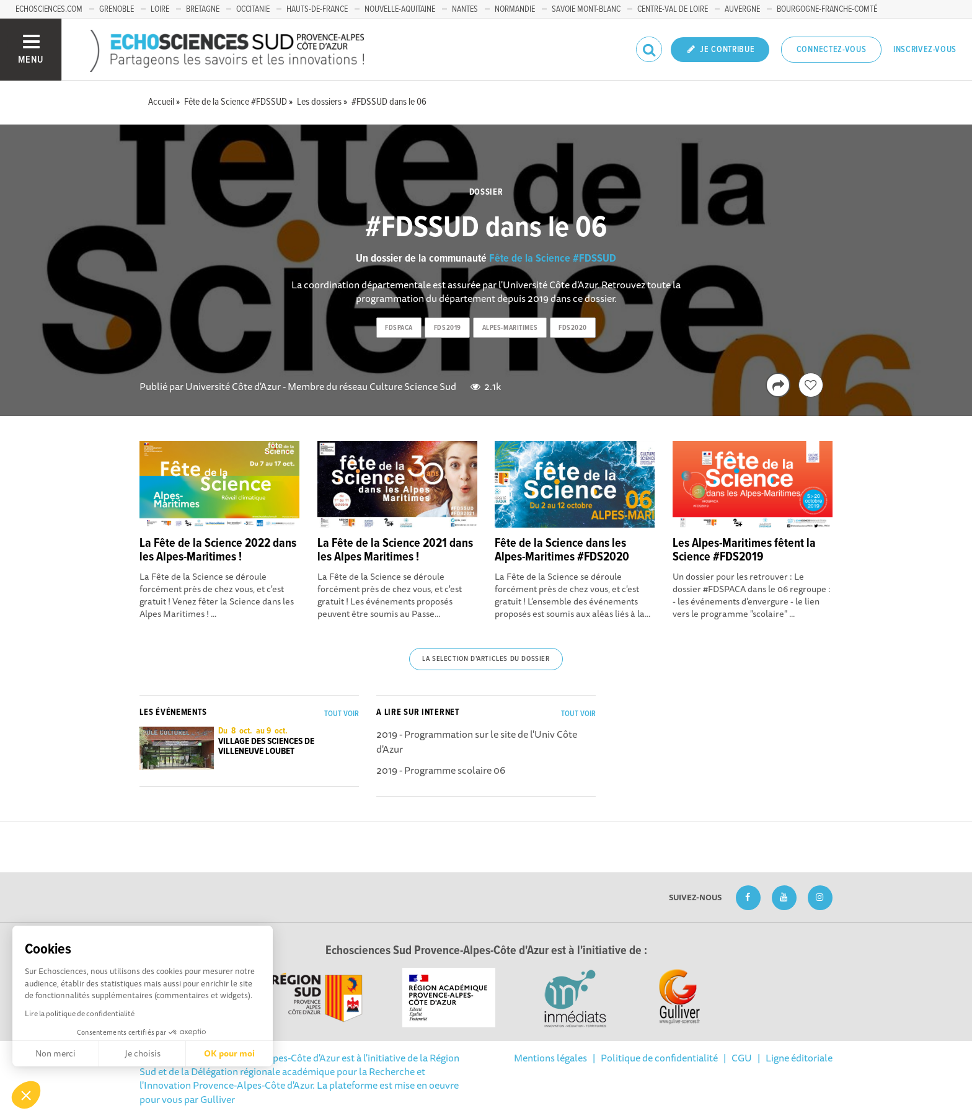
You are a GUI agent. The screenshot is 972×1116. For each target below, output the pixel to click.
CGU (741, 1058)
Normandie (515, 9)
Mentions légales (550, 1058)
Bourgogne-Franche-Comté (827, 9)
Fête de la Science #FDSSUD (552, 259)
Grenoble (116, 9)
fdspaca (399, 328)
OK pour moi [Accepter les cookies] (229, 1053)
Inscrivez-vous (925, 49)
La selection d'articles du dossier (485, 659)
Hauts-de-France (317, 9)
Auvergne (742, 9)
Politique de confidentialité (659, 1058)
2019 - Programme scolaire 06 (440, 770)
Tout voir (341, 714)
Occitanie (253, 9)
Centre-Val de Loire (672, 9)
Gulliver (217, 1099)
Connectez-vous (832, 49)
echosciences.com (48, 9)
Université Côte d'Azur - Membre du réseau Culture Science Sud (320, 386)
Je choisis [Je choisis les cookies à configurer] (143, 1053)
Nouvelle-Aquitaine (400, 9)
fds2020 (573, 328)
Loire (160, 9)
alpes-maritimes (509, 328)
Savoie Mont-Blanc (586, 9)
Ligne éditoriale (799, 1058)
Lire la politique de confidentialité (80, 1013)
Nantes (465, 9)
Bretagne (202, 9)
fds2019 (447, 328)
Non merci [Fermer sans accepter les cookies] (55, 1053)
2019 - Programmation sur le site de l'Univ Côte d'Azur (476, 741)
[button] (26, 1095)
